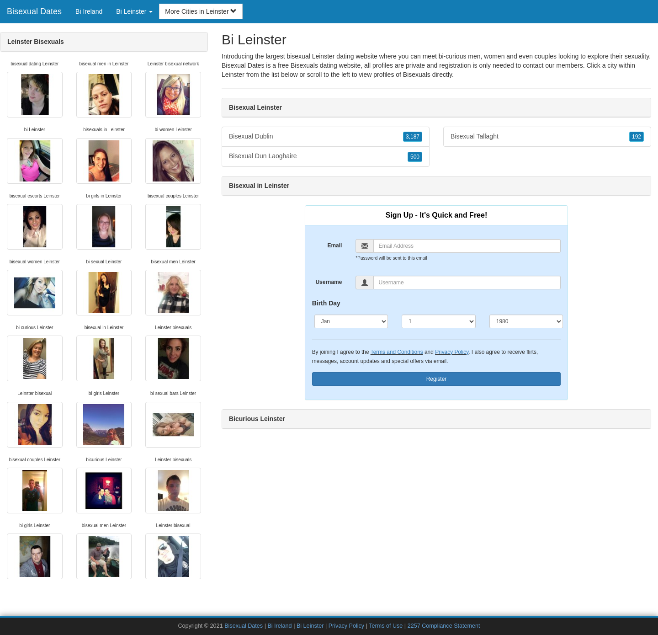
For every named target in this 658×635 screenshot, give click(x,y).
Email (334, 245)
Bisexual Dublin (325, 137)
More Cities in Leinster (201, 11)
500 (414, 157)
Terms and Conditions (397, 352)
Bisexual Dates (34, 11)
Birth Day (326, 303)
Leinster (233, 74)
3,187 (412, 136)
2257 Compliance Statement (444, 626)
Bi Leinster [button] (134, 11)
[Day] (439, 321)
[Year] (526, 321)
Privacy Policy (451, 352)
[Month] (351, 321)
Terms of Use (386, 626)
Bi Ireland (88, 11)
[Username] (467, 282)
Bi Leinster (310, 626)
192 (636, 136)
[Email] (467, 246)
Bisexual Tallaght (547, 137)
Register (436, 379)
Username (328, 282)
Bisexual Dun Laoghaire (325, 156)
